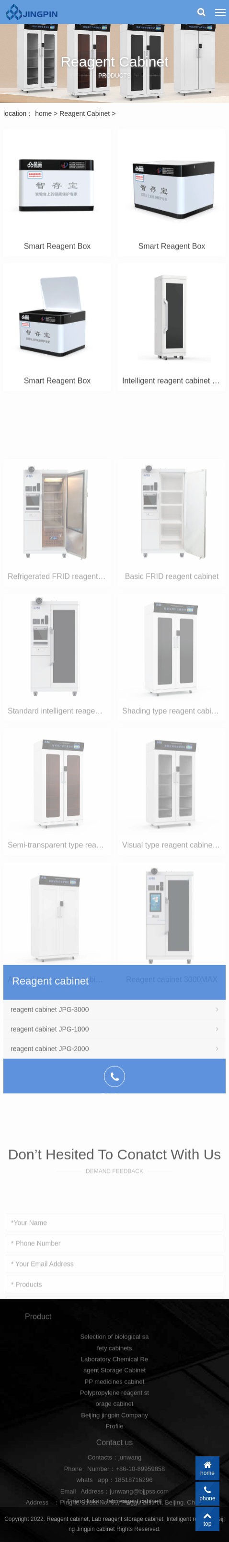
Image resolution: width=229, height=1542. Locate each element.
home (43, 113)
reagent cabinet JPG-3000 (114, 1058)
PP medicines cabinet (115, 1413)
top (207, 1519)
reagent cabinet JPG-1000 (114, 1077)
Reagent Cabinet (85, 113)
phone (207, 1494)
